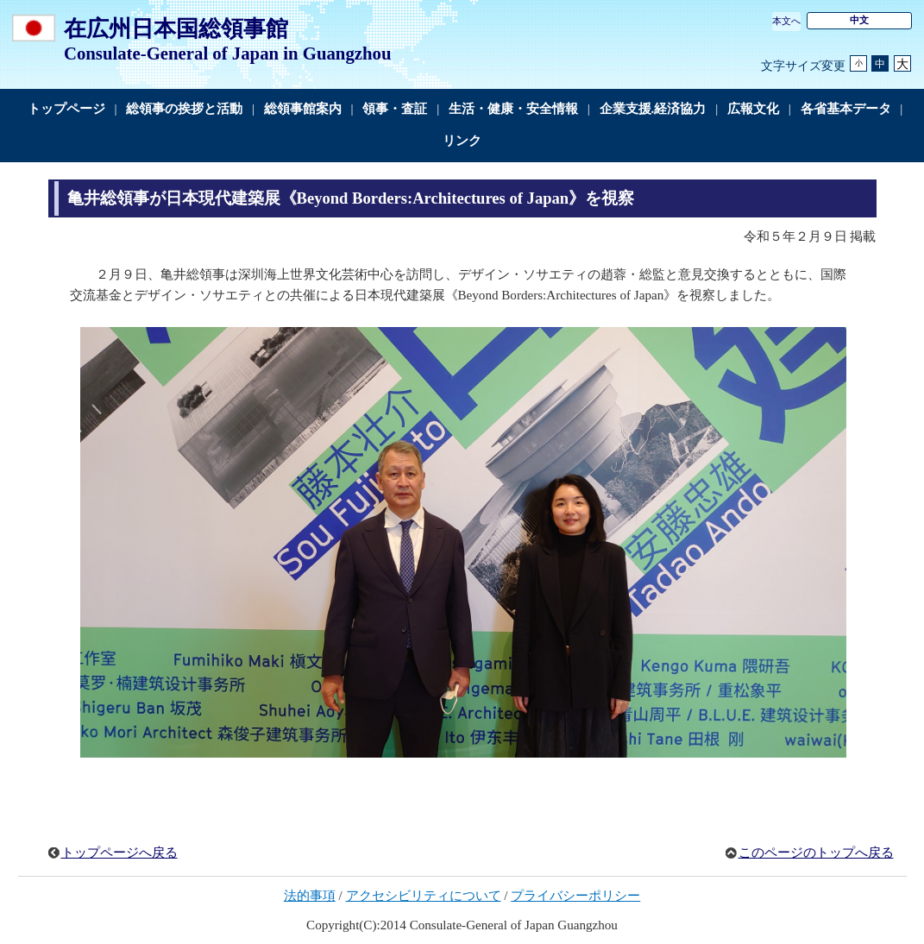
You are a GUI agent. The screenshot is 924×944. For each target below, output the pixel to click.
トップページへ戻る (119, 852)
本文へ (786, 21)
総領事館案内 (303, 109)
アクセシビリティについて (423, 896)
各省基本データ (846, 109)
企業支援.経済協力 (653, 109)
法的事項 (310, 896)
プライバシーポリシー (575, 896)
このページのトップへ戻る (816, 852)
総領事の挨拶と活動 (184, 109)
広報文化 (753, 109)
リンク (462, 141)
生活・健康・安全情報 (513, 109)
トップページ (66, 109)
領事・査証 (394, 109)
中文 (859, 20)
